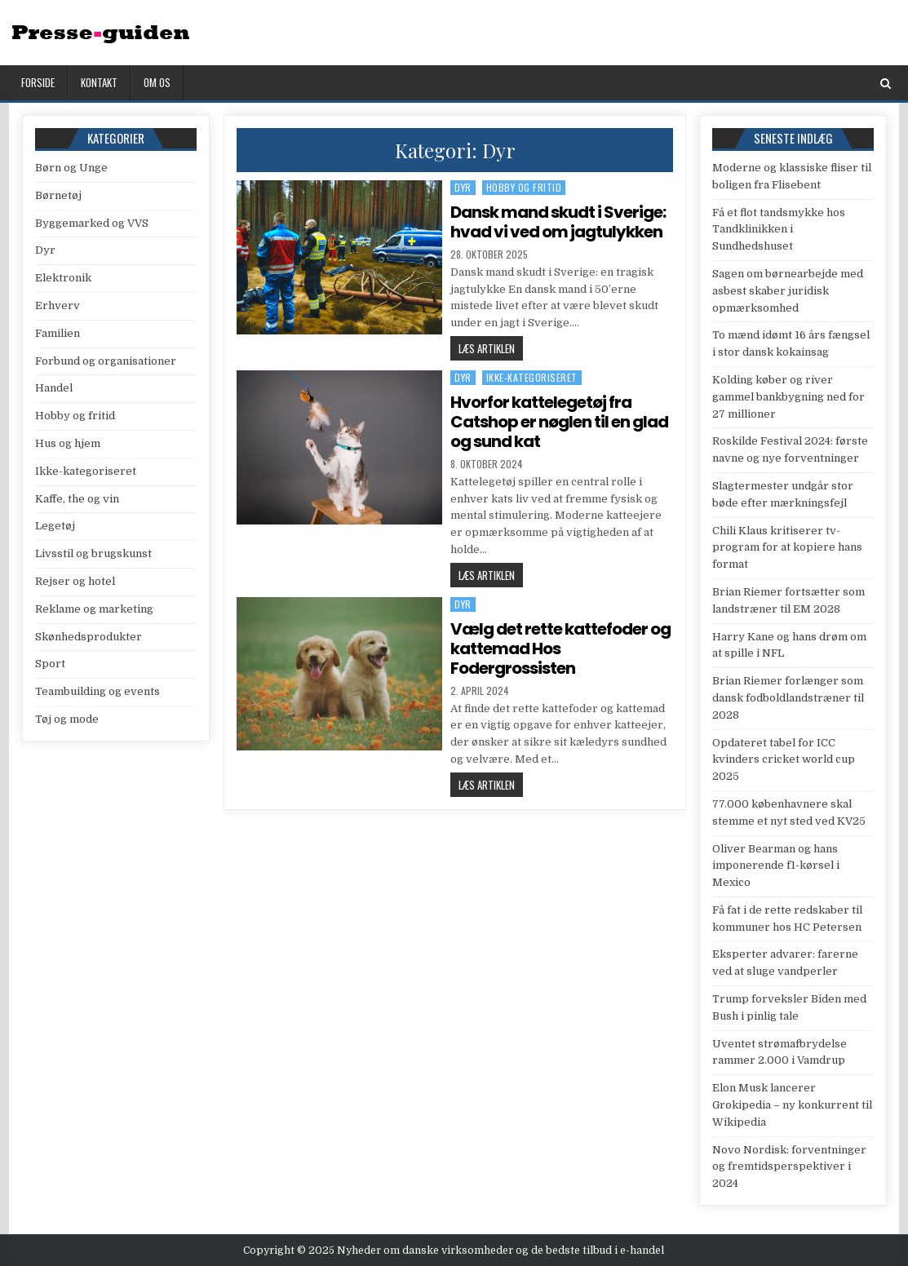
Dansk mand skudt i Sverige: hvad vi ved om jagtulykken (558, 222)
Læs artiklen (490, 350)
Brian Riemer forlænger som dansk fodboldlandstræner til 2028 (788, 698)
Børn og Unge (71, 168)
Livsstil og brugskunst (93, 553)
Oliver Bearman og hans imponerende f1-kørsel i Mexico (775, 866)
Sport (50, 663)
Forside (38, 82)
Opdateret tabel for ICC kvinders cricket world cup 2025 (783, 760)
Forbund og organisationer (105, 361)
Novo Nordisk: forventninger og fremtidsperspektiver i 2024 (789, 1167)
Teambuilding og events (97, 691)
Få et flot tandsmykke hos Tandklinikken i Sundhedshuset (778, 229)
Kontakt (99, 82)
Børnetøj (58, 195)
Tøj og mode (67, 719)
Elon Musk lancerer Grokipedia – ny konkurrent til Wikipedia (792, 1105)
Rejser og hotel (75, 581)
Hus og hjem (67, 443)
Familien (57, 333)
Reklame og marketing (94, 609)
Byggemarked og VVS (91, 223)
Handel (54, 388)
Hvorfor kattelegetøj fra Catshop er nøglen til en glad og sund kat (559, 422)
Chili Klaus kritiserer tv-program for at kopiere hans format (787, 548)
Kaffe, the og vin (77, 499)
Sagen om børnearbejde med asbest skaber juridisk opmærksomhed (787, 291)
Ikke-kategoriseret (532, 377)
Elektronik (63, 278)
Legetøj (55, 526)
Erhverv (57, 305)
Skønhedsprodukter (88, 637)
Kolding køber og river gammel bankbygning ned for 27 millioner (788, 397)
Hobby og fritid (524, 187)
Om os (157, 82)
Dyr (463, 187)
